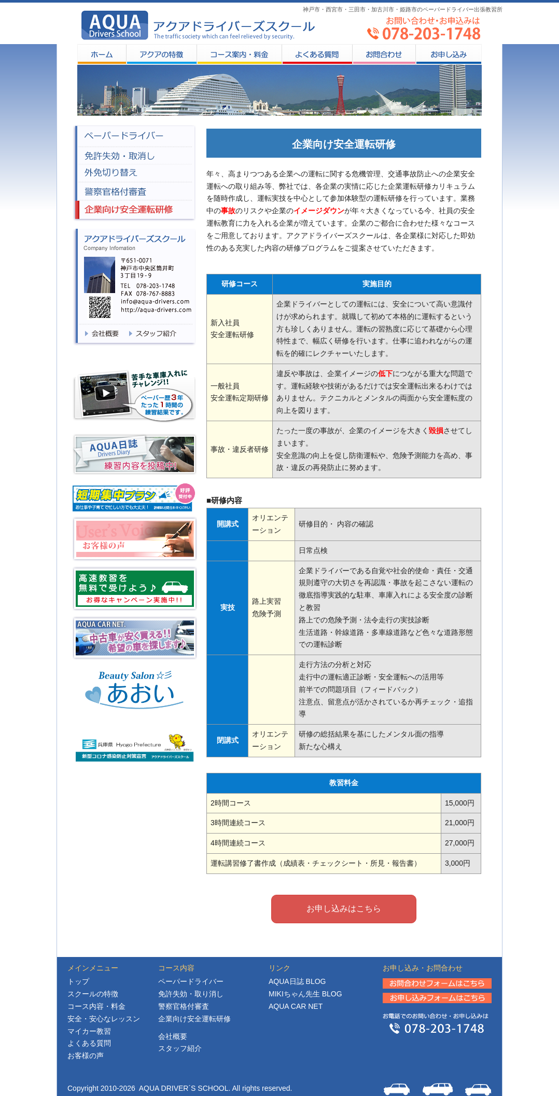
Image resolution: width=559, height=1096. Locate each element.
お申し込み (448, 54)
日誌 (297, 981)
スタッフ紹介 (180, 1048)
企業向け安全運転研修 (194, 1019)
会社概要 (172, 1036)
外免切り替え (134, 173)
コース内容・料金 (96, 1006)
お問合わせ (383, 54)
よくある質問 (317, 54)
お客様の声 (85, 1055)
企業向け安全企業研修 (134, 211)
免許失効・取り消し (190, 994)
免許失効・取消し (134, 155)
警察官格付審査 (134, 192)
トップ (78, 981)
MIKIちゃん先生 (305, 994)
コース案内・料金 (239, 54)
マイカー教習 (89, 1031)
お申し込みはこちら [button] (343, 908)
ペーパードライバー (134, 136)
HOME (101, 54)
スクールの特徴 (161, 54)
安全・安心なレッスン (103, 1019)
